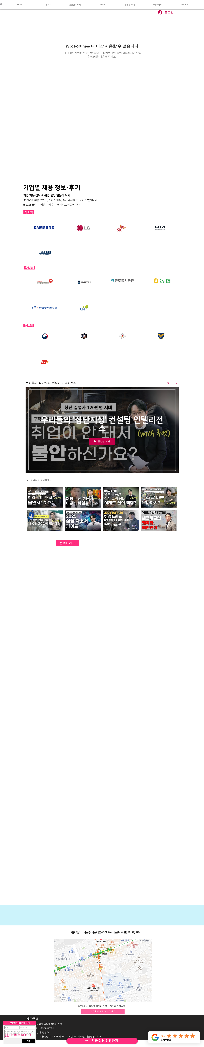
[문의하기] (67, 543)
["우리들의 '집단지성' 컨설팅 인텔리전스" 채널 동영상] (102, 509)
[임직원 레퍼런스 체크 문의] (103, 1011)
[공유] (167, 383)
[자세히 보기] (102, 1041)
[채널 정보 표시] (175, 383)
